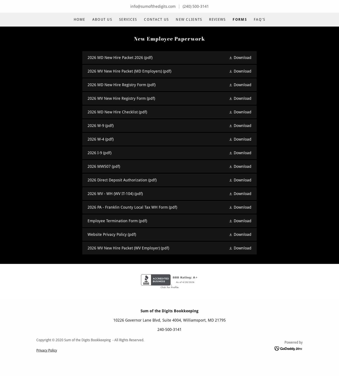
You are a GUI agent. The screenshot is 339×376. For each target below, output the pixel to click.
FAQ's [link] (259, 19)
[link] (169, 57)
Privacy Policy (46, 365)
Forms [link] (240, 19)
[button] (240, 57)
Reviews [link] (217, 19)
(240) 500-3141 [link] (196, 6)
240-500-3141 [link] (169, 343)
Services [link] (128, 19)
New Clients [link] (189, 19)
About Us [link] (102, 19)
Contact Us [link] (156, 19)
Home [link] (79, 19)
